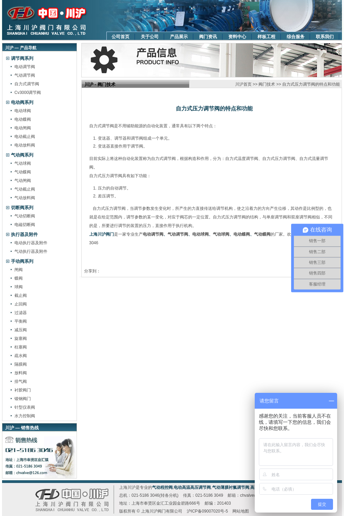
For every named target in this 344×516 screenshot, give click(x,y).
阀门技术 (267, 84)
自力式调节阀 (26, 84)
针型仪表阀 (24, 407)
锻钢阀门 (22, 398)
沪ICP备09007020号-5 (207, 511)
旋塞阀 (20, 338)
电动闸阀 (22, 128)
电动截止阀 (24, 136)
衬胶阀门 (22, 390)
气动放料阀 (24, 197)
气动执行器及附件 (30, 251)
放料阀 (20, 372)
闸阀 (18, 269)
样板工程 (266, 36)
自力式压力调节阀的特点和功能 (311, 84)
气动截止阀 (24, 189)
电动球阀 (22, 110)
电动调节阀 (24, 66)
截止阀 (20, 295)
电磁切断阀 (24, 224)
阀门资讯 (208, 36)
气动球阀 (22, 163)
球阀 (18, 286)
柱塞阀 (20, 347)
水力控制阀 (24, 415)
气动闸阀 (22, 180)
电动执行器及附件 (30, 242)
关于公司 (150, 36)
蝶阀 (18, 278)
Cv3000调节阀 (27, 92)
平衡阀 (20, 321)
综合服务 (296, 36)
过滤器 (20, 312)
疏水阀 (20, 355)
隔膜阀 (20, 364)
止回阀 (20, 304)
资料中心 (237, 36)
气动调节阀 (24, 75)
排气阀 (20, 381)
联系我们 (325, 36)
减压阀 (20, 329)
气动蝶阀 (22, 172)
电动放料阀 (24, 145)
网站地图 (240, 511)
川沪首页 (243, 84)
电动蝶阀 (22, 119)
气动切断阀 (24, 216)
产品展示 (179, 36)
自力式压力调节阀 (108, 208)
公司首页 (120, 36)
